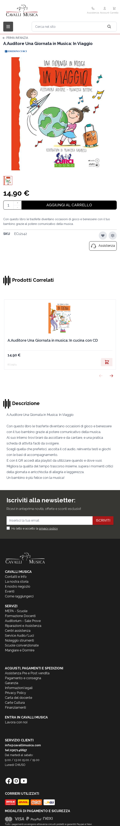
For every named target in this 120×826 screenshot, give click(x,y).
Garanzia (11, 683)
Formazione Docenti (20, 616)
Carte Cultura (15, 703)
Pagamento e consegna (23, 678)
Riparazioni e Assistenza (23, 626)
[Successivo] (111, 376)
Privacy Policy (15, 693)
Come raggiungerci (19, 596)
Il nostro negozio (17, 586)
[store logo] (31, 10)
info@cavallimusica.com (23, 745)
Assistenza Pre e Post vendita (27, 673)
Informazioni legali (19, 688)
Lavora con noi (16, 722)
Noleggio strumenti (19, 640)
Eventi (9, 591)
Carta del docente (18, 698)
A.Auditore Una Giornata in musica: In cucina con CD (53, 340)
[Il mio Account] (104, 11)
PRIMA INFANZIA (17, 37)
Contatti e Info (16, 577)
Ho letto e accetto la (34, 528)
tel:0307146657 (16, 750)
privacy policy (48, 528)
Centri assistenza (17, 631)
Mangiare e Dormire (19, 650)
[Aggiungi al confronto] (113, 235)
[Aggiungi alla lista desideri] (103, 235)
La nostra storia (16, 582)
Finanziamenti (15, 707)
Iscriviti (103, 520)
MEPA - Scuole (16, 611)
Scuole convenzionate (22, 645)
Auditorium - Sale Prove (23, 621)
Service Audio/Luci (19, 635)
